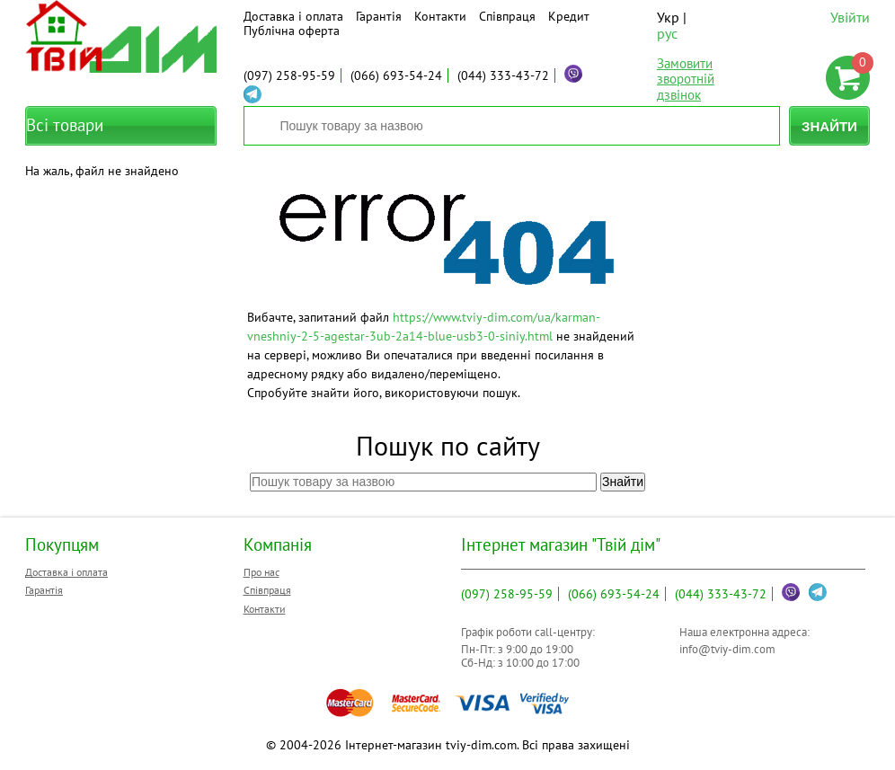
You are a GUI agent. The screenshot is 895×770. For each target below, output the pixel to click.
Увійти (850, 17)
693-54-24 (396, 75)
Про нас (261, 572)
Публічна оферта (292, 30)
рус (667, 33)
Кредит (568, 16)
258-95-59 (289, 75)
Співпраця (507, 16)
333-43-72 (503, 75)
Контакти (440, 16)
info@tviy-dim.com (727, 649)
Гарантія (379, 16)
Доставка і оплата (293, 16)
